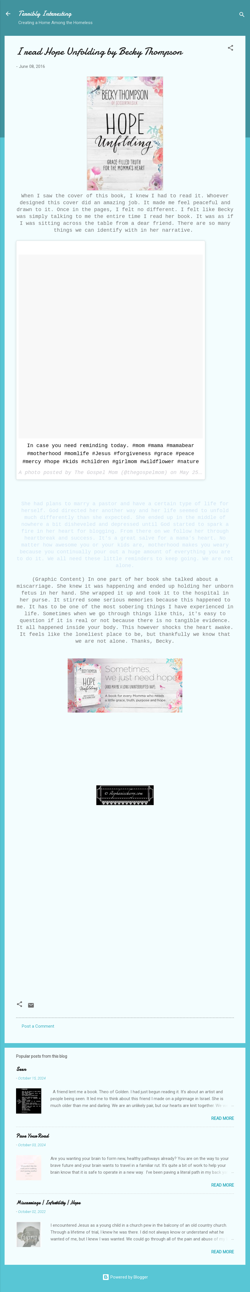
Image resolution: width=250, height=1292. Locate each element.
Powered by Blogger (125, 1277)
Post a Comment (38, 1026)
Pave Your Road (32, 1136)
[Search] (242, 15)
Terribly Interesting (44, 13)
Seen (21, 1069)
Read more (222, 1118)
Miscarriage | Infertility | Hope (48, 1202)
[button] (230, 48)
